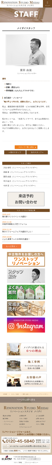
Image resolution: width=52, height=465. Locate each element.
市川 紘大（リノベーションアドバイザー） (20, 181)
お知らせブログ (40, 421)
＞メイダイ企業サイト (33, 459)
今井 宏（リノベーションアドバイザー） (19, 186)
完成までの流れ (24, 421)
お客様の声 (22, 416)
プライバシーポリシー (31, 462)
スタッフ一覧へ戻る (26, 147)
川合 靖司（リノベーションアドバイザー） (20, 168)
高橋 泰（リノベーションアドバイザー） (19, 172)
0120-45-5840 (21, 459)
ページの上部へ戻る (26, 400)
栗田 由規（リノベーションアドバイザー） (20, 177)
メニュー (47, 3)
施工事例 (5, 418)
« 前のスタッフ (15, 152)
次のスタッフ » (37, 152)
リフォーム (7, 424)
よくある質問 (40, 416)
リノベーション (8, 421)
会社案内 (22, 424)
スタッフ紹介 (23, 418)
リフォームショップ (25, 427)
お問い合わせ (40, 418)
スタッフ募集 (40, 424)
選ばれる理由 (7, 416)
